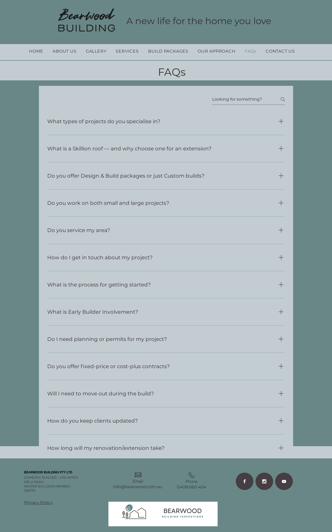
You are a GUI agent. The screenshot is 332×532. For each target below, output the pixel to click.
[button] (64, 51)
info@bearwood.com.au (137, 486)
